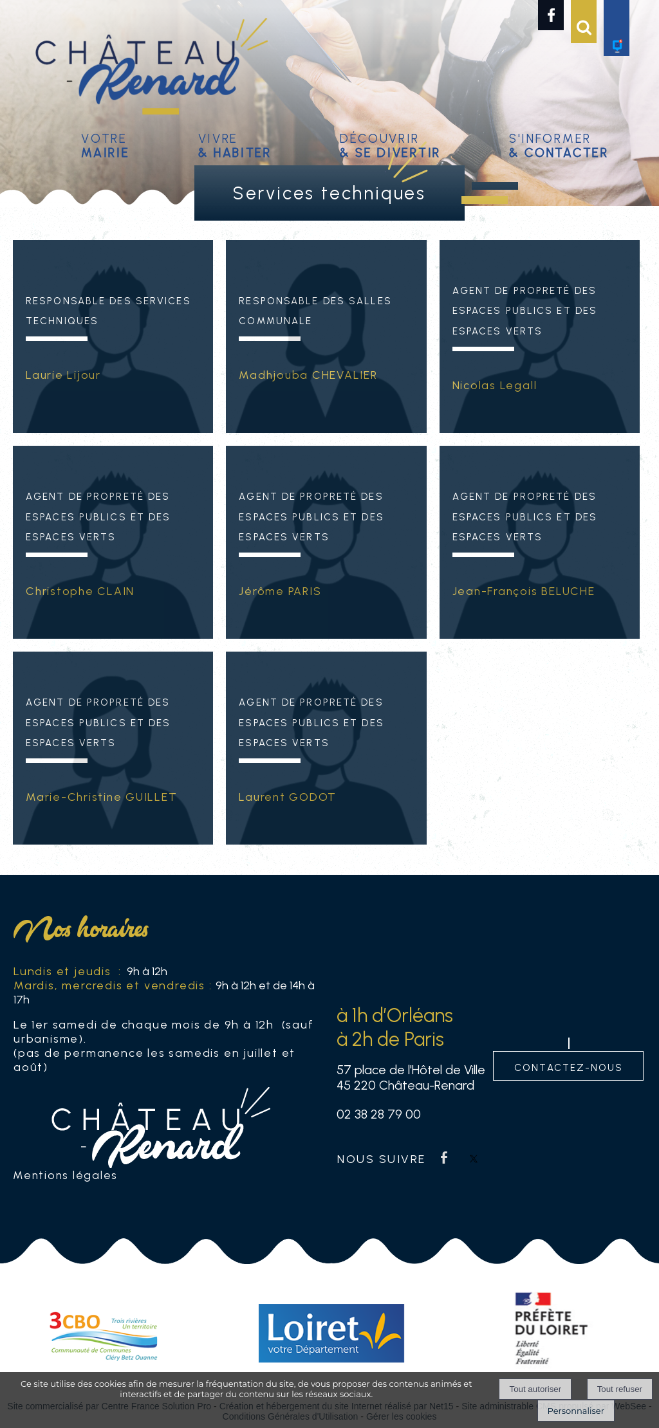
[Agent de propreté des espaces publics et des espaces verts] (540, 385)
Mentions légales (65, 1175)
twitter (473, 1157)
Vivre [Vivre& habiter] (235, 143)
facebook (444, 1157)
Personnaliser (576, 1410)
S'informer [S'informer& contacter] (559, 143)
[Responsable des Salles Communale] (326, 385)
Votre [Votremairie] (105, 143)
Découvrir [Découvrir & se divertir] (390, 143)
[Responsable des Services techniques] (113, 385)
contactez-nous (568, 1066)
